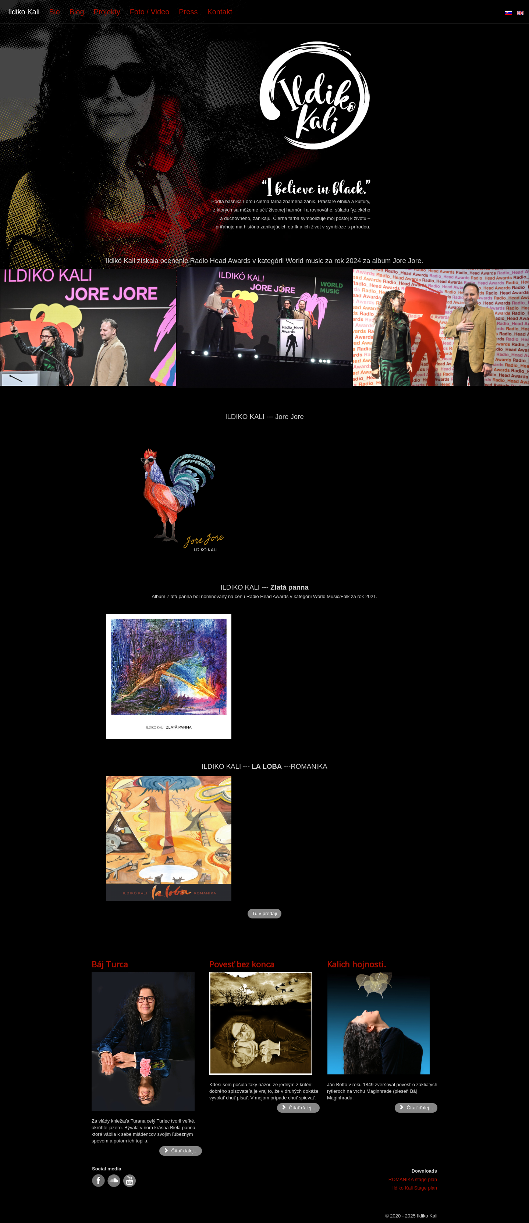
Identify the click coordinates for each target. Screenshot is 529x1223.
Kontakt (219, 12)
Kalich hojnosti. (356, 964)
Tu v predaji (264, 913)
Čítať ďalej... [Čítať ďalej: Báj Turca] (181, 1150)
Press (188, 12)
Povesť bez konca (241, 964)
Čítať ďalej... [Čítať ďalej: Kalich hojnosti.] (416, 1107)
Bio (54, 12)
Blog (77, 12)
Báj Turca (110, 964)
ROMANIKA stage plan (412, 1179)
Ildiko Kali (24, 12)
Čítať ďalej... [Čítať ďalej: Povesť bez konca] (298, 1107)
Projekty (107, 12)
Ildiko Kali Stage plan (415, 1188)
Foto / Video (149, 12)
